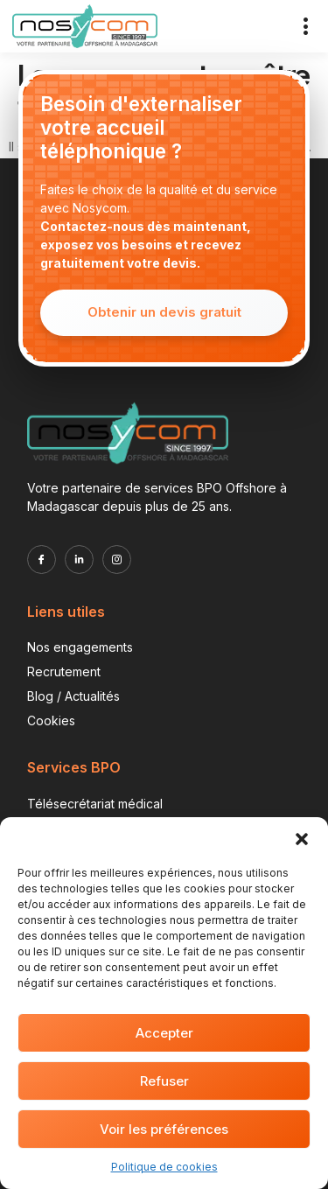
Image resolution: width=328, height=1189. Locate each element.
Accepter (164, 1033)
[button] (302, 839)
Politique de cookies (164, 1166)
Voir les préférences (164, 1129)
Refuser (164, 1081)
